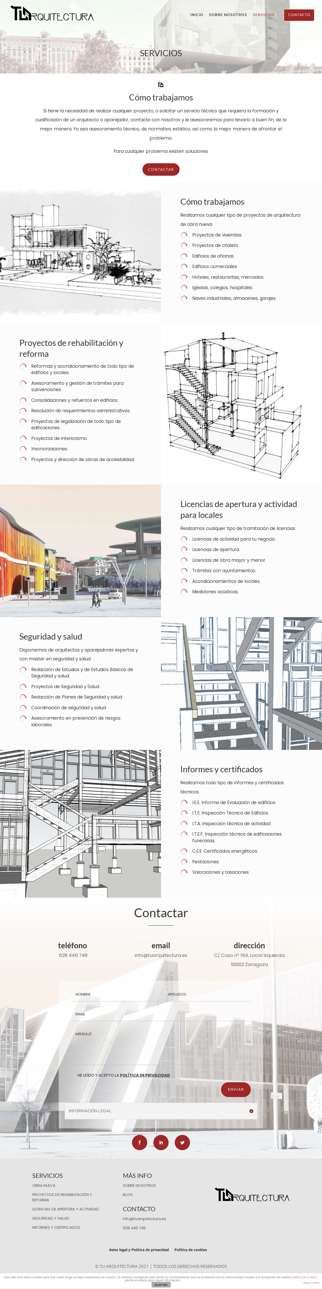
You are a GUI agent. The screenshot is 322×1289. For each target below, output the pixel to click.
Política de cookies (190, 1249)
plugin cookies (311, 1282)
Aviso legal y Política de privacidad (139, 1249)
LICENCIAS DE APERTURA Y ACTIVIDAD (65, 1209)
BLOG (128, 1194)
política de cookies (304, 1277)
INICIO (196, 15)
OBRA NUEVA (43, 1185)
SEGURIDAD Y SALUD (50, 1218)
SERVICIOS (263, 15)
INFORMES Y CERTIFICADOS (56, 1227)
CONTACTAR (161, 169)
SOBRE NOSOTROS (228, 15)
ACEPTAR (160, 1284)
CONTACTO (299, 15)
